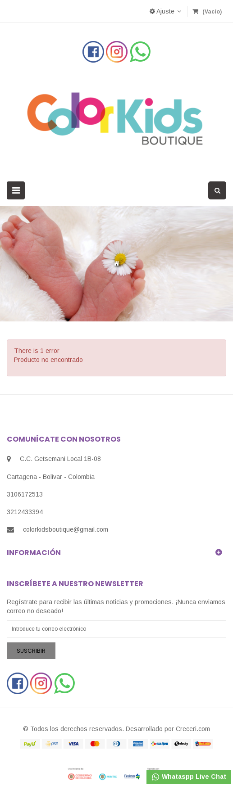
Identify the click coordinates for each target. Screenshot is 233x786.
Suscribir (31, 651)
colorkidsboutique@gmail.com (65, 529)
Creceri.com (193, 728)
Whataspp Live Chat (188, 776)
